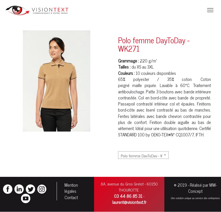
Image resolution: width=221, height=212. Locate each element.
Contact (71, 197)
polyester (141, 79)
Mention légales (71, 188)
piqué (149, 85)
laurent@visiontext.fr (129, 202)
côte (163, 97)
